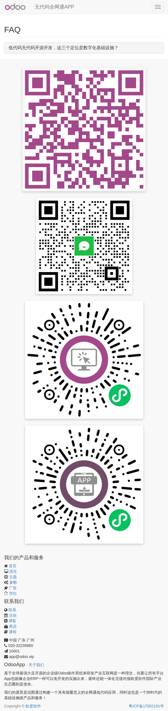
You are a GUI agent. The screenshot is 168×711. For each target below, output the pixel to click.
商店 (13, 626)
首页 (12, 566)
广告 (13, 588)
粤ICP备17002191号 (146, 706)
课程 (12, 632)
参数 (13, 582)
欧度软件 (33, 706)
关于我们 (36, 665)
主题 (13, 577)
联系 (12, 610)
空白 (13, 593)
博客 (12, 621)
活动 (12, 615)
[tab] (84, 48)
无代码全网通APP (54, 7)
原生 (13, 571)
